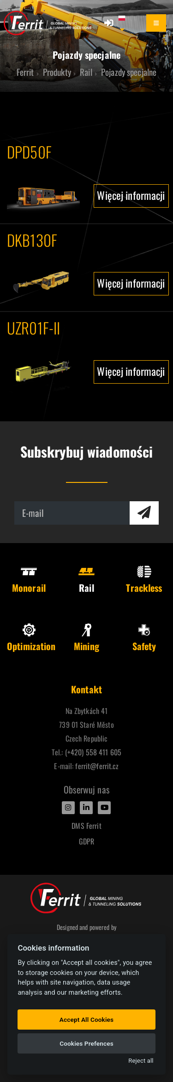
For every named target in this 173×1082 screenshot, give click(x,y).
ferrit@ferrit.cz (97, 765)
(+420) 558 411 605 (93, 752)
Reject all (140, 1060)
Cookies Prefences (86, 1043)
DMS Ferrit (86, 825)
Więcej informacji (131, 195)
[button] (126, 23)
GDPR (87, 841)
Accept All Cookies (86, 1019)
